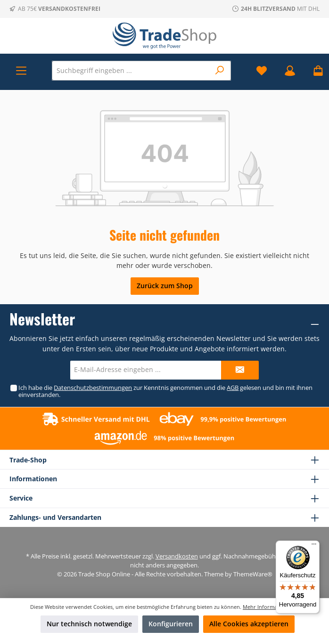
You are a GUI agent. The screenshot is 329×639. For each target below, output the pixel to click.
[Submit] (240, 370)
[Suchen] (219, 70)
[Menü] (21, 70)
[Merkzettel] (261, 70)
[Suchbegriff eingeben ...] (131, 70)
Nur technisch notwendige (89, 623)
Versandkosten (177, 556)
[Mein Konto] (290, 70)
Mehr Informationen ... (271, 606)
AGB (233, 388)
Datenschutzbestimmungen (93, 388)
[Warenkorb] (315, 70)
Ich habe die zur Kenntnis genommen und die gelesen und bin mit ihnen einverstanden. (165, 391)
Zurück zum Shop (165, 285)
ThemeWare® (252, 574)
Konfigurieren (170, 623)
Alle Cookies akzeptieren (248, 623)
